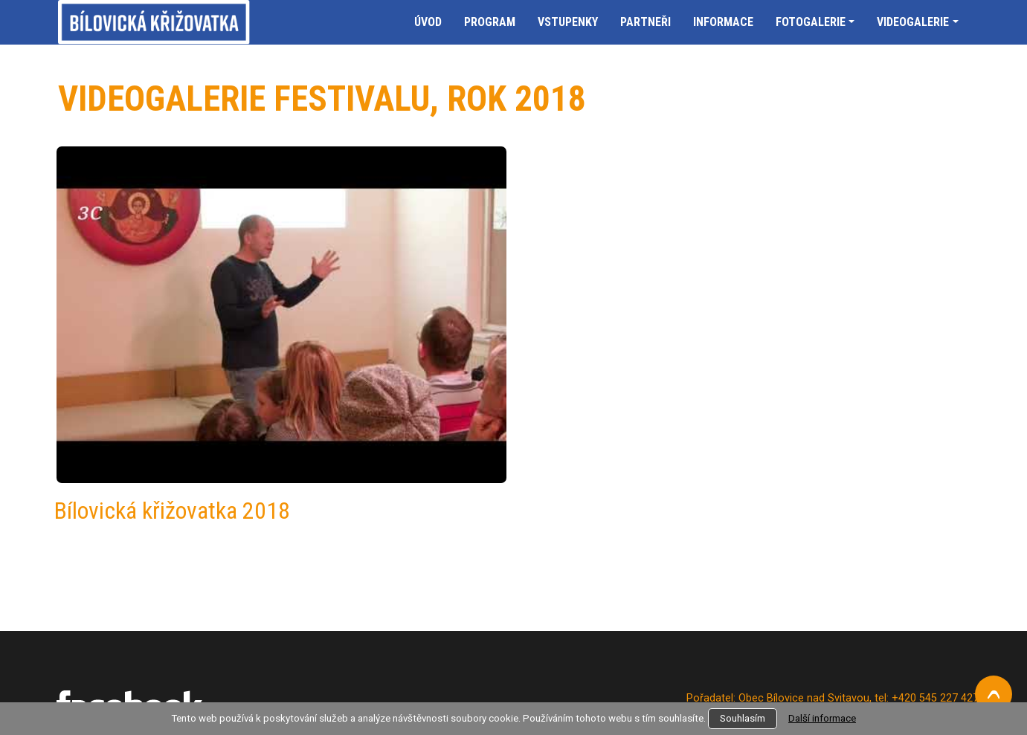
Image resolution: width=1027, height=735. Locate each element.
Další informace (822, 718)
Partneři (645, 22)
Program (489, 22)
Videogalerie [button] (913, 22)
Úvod (428, 22)
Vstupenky (568, 22)
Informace (723, 22)
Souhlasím (742, 718)
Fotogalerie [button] (811, 22)
